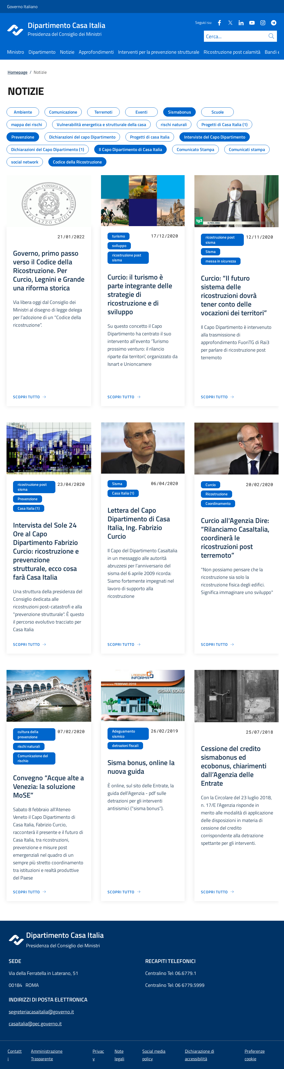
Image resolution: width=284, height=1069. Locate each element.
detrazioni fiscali (125, 746)
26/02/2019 (164, 731)
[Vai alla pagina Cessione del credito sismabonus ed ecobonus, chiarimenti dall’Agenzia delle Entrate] (217, 892)
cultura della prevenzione (28, 734)
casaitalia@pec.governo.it (35, 1023)
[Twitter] (228, 22)
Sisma (211, 252)
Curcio (211, 485)
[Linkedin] (238, 22)
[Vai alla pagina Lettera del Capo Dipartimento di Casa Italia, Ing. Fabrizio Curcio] (124, 644)
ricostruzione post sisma (126, 257)
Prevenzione (27, 499)
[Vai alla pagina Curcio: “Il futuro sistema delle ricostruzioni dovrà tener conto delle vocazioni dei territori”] (217, 397)
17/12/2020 (164, 236)
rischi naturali (29, 746)
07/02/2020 (71, 731)
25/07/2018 (259, 732)
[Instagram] (260, 22)
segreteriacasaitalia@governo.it (41, 1011)
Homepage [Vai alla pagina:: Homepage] (17, 72)
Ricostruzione (217, 494)
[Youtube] (249, 22)
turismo (118, 236)
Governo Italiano (22, 6)
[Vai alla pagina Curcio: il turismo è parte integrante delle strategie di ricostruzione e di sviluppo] (124, 397)
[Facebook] (217, 22)
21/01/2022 (71, 236)
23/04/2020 (71, 484)
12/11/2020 (259, 237)
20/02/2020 (259, 484)
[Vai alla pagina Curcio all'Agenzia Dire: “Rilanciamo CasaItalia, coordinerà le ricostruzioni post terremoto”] (217, 644)
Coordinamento (218, 503)
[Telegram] (271, 22)
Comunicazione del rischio (33, 758)
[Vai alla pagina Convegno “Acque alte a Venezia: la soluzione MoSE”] (29, 892)
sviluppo (119, 246)
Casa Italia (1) (29, 508)
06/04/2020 (164, 483)
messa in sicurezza (221, 261)
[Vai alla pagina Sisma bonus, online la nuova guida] (124, 892)
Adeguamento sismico (123, 733)
